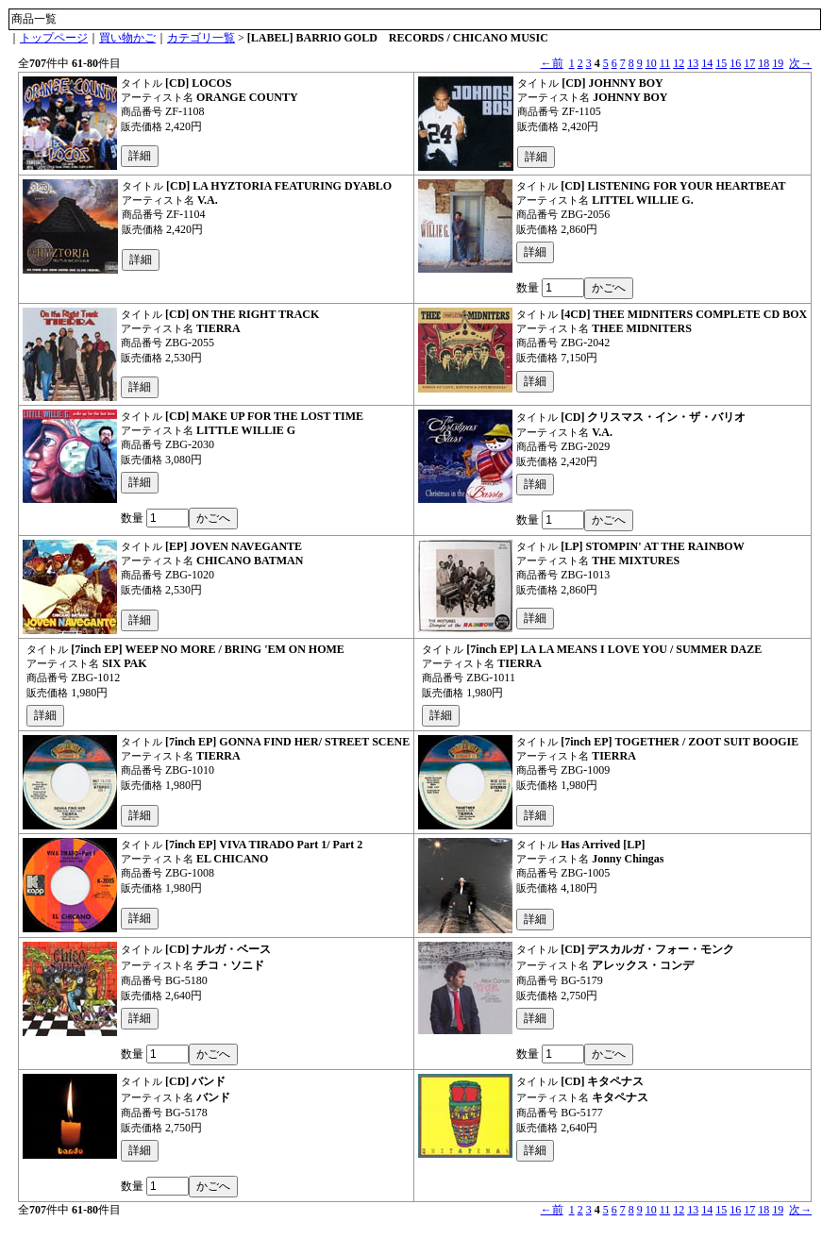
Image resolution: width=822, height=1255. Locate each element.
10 (651, 63)
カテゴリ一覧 (201, 37)
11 (665, 63)
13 (692, 63)
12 (678, 63)
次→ (800, 63)
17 (749, 63)
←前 (552, 63)
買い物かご (127, 37)
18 (763, 63)
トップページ (54, 37)
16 (735, 63)
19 (777, 63)
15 (721, 63)
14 (707, 63)
